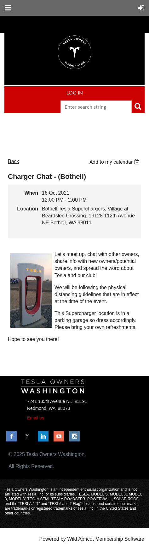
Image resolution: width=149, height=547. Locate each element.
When (31, 193)
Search (137, 106)
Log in (74, 92)
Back (13, 161)
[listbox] (115, 162)
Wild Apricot (80, 539)
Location (27, 208)
